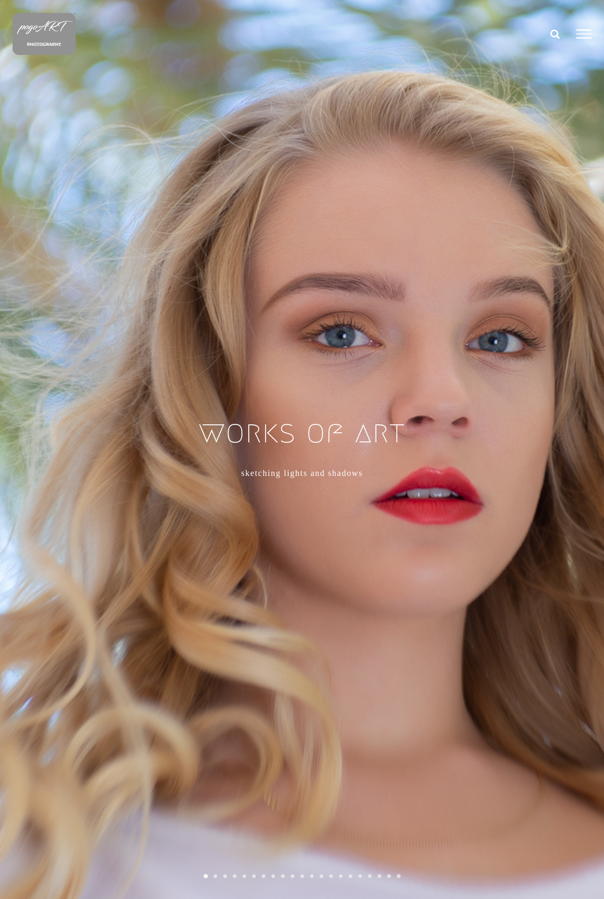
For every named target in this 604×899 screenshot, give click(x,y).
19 (379, 876)
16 (350, 876)
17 (360, 876)
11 (302, 876)
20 (389, 876)
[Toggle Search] (555, 34)
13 (321, 876)
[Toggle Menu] (584, 34)
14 (331, 876)
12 (312, 876)
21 (398, 876)
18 (369, 876)
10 (292, 876)
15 (340, 876)
